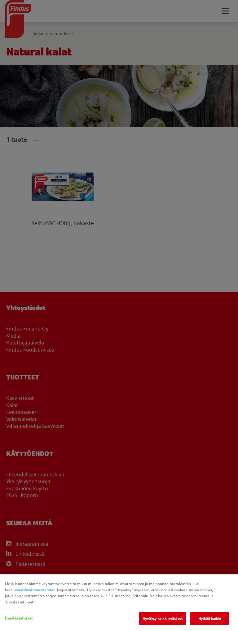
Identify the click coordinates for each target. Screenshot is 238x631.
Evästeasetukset (19, 618)
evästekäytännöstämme (34, 590)
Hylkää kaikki (209, 618)
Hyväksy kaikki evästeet (163, 618)
